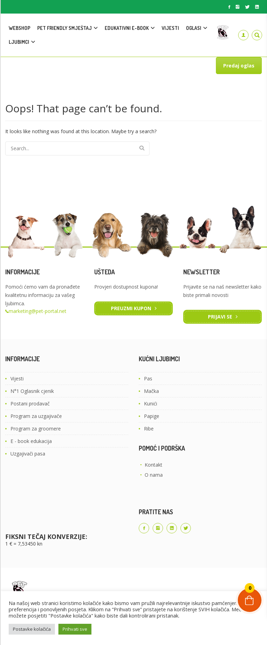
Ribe (149, 428)
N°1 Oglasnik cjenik (32, 391)
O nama (154, 474)
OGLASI (193, 28)
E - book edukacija (31, 441)
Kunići (150, 403)
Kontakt (153, 464)
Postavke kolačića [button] (32, 629)
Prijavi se (220, 316)
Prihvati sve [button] (75, 629)
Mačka (151, 391)
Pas (148, 378)
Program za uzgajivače (36, 416)
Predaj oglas (238, 65)
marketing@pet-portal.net (37, 311)
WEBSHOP (19, 28)
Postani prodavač (30, 403)
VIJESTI (170, 28)
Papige (151, 416)
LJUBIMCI (19, 42)
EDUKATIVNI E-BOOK (127, 28)
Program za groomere (35, 428)
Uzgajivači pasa (27, 453)
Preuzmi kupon (131, 308)
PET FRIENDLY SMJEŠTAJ (64, 28)
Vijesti (17, 378)
